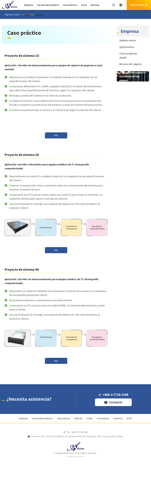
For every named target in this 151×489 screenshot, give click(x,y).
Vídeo (27, 14)
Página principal (12, 14)
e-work (81, 481)
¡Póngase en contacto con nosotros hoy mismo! (132, 76)
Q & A (84, 4)
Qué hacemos (126, 47)
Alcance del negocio (130, 64)
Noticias (95, 4)
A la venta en (104, 441)
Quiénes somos (127, 40)
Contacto (39, 14)
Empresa (28, 4)
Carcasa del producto (48, 4)
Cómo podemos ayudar (128, 55)
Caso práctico (70, 4)
